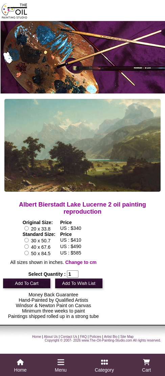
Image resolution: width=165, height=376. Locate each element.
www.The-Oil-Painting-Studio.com (106, 340)
